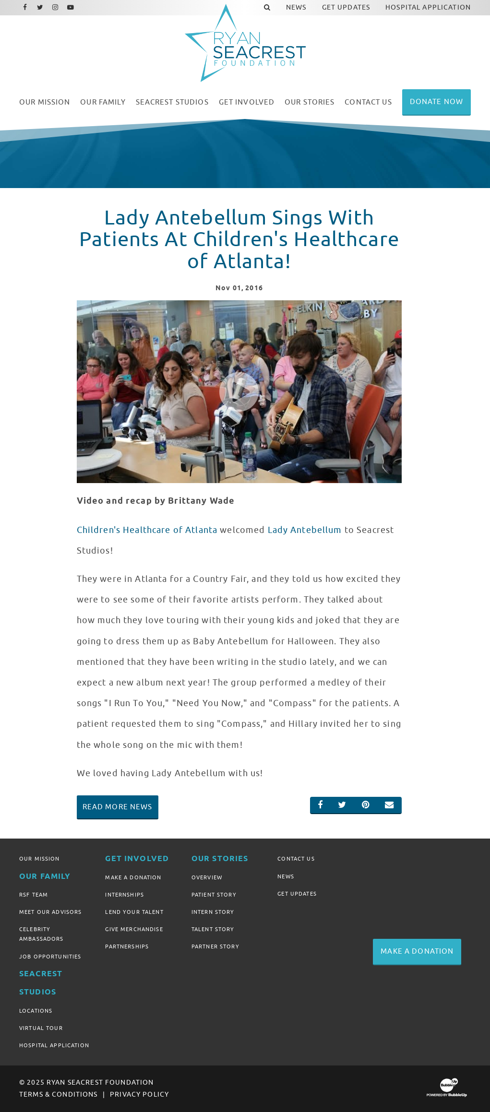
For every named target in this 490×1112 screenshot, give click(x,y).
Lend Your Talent (134, 912)
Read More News (118, 807)
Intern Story (213, 912)
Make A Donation (133, 877)
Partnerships (127, 946)
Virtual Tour (41, 1028)
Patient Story (214, 894)
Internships (124, 894)
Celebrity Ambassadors (41, 934)
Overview (206, 877)
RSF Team (33, 894)
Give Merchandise (134, 929)
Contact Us (295, 858)
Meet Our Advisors (50, 912)
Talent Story (213, 929)
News (285, 876)
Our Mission (39, 858)
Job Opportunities (50, 956)
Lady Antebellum (305, 530)
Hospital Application (54, 1045)
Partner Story (215, 946)
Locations (35, 1010)
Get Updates (297, 893)
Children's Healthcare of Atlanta (147, 530)
